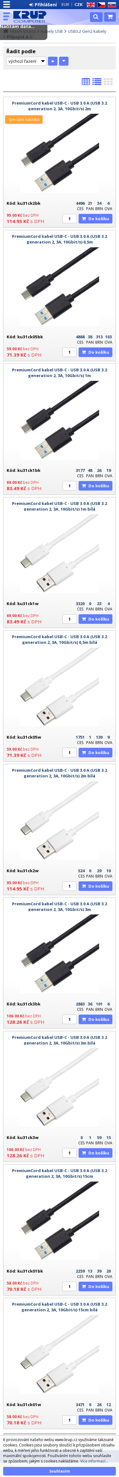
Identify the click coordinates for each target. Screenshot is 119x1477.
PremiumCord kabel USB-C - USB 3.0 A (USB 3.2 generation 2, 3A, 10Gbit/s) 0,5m (59, 239)
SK (110, 5)
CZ (100, 5)
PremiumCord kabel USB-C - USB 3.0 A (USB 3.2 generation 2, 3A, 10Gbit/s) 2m (59, 106)
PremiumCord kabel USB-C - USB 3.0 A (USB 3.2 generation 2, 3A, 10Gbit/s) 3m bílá (59, 1040)
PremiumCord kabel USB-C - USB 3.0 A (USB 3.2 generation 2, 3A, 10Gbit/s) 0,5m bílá (59, 639)
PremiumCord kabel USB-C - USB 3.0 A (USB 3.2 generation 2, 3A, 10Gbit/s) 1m (59, 372)
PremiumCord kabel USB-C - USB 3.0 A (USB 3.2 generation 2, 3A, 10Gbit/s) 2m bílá (59, 773)
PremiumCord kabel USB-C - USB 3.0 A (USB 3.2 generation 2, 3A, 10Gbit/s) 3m (59, 906)
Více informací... (94, 1461)
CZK (78, 4)
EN (89, 5)
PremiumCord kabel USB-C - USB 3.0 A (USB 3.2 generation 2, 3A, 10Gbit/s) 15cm (59, 1173)
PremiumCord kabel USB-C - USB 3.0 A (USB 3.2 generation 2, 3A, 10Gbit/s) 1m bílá (59, 506)
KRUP (32, 17)
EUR (65, 4)
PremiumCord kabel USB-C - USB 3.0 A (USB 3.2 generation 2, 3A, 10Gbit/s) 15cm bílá (59, 1307)
